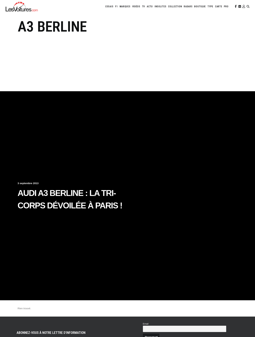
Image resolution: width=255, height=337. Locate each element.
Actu (150, 6)
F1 (116, 6)
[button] (235, 6)
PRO (226, 6)
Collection (175, 6)
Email (146, 324)
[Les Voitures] (22, 6)
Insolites (160, 6)
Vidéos (136, 6)
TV (143, 6)
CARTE (218, 6)
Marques (125, 6)
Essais (109, 6)
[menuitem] (109, 6)
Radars (188, 6)
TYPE (210, 6)
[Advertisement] (128, 60)
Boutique (200, 6)
